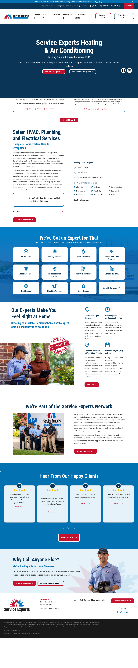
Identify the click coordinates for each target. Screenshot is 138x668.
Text (31, 109)
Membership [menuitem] (67, 16)
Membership (100, 600)
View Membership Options (82, 72)
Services (74, 600)
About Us (91, 385)
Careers (104, 6)
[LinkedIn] (124, 612)
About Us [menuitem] (45, 16)
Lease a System (104, 16)
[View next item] (74, 528)
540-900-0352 (129, 6)
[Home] (16, 16)
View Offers (99, 2)
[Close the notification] (132, 1)
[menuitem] (8, 634)
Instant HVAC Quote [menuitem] (80, 16)
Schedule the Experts (125, 16)
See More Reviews (69, 538)
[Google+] (127, 612)
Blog (93, 600)
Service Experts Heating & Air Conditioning (59, 6)
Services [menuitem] (37, 16)
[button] (129, 70)
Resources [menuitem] (56, 16)
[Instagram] (121, 612)
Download (50, 109)
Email (39, 109)
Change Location (81, 6)
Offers (114, 6)
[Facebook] (117, 612)
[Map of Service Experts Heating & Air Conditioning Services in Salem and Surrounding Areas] (99, 143)
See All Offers (69, 120)
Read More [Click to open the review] (19, 506)
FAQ (94, 6)
